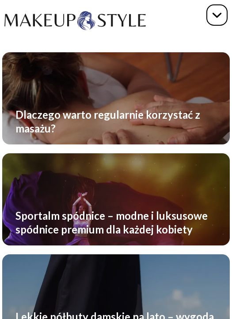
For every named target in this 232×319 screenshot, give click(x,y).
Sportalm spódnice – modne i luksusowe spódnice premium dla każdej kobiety (111, 222)
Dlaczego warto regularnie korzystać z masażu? (107, 121)
